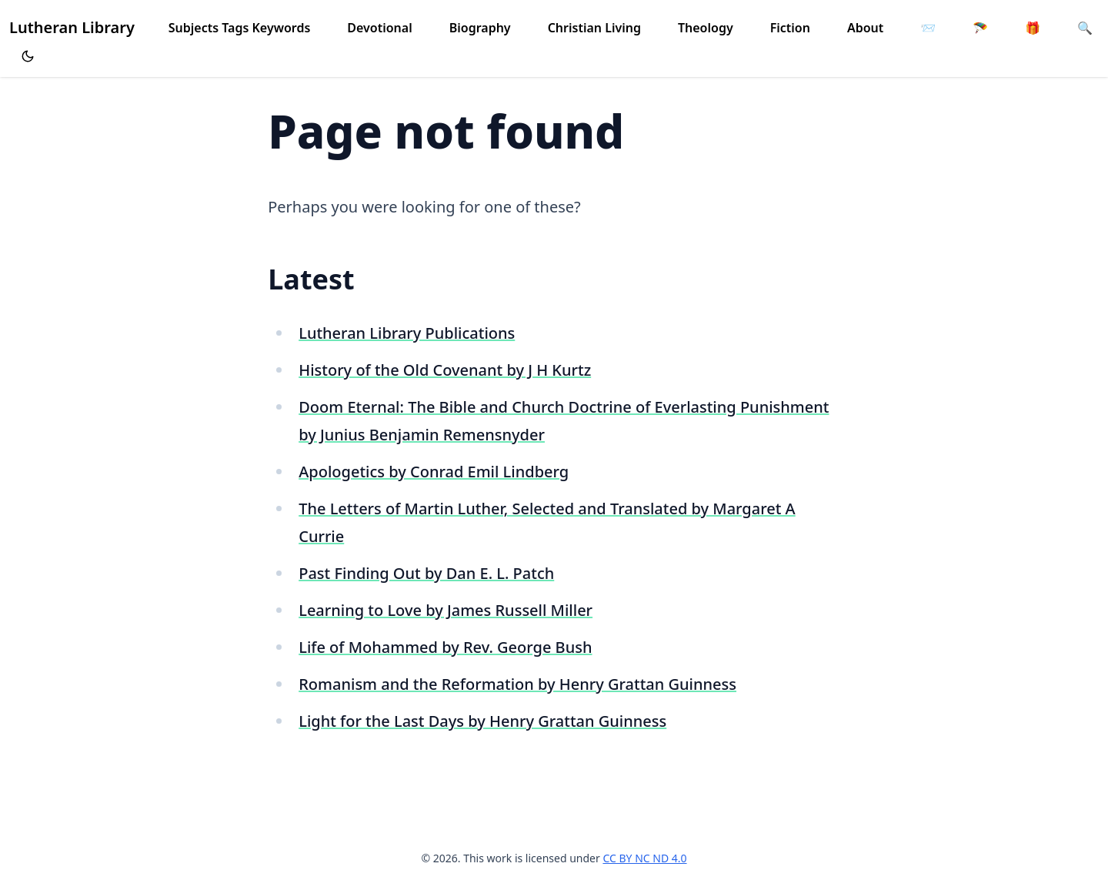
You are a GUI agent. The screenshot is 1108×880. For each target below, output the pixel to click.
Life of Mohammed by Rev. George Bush (445, 647)
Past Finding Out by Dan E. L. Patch (426, 573)
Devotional (379, 27)
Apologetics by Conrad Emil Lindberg (434, 471)
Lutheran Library (72, 27)
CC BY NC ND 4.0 (644, 858)
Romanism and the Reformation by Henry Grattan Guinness (517, 684)
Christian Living (594, 27)
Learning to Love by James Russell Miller (445, 610)
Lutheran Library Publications (407, 333)
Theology (705, 27)
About (865, 27)
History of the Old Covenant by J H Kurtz (445, 370)
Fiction (790, 27)
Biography (480, 27)
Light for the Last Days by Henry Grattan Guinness (482, 721)
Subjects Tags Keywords (240, 27)
